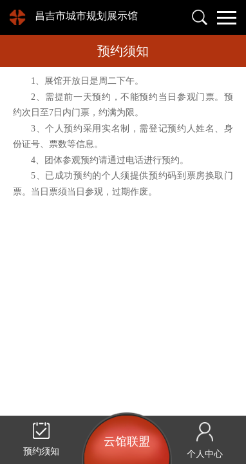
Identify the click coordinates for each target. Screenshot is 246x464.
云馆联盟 (127, 441)
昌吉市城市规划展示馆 (86, 15)
